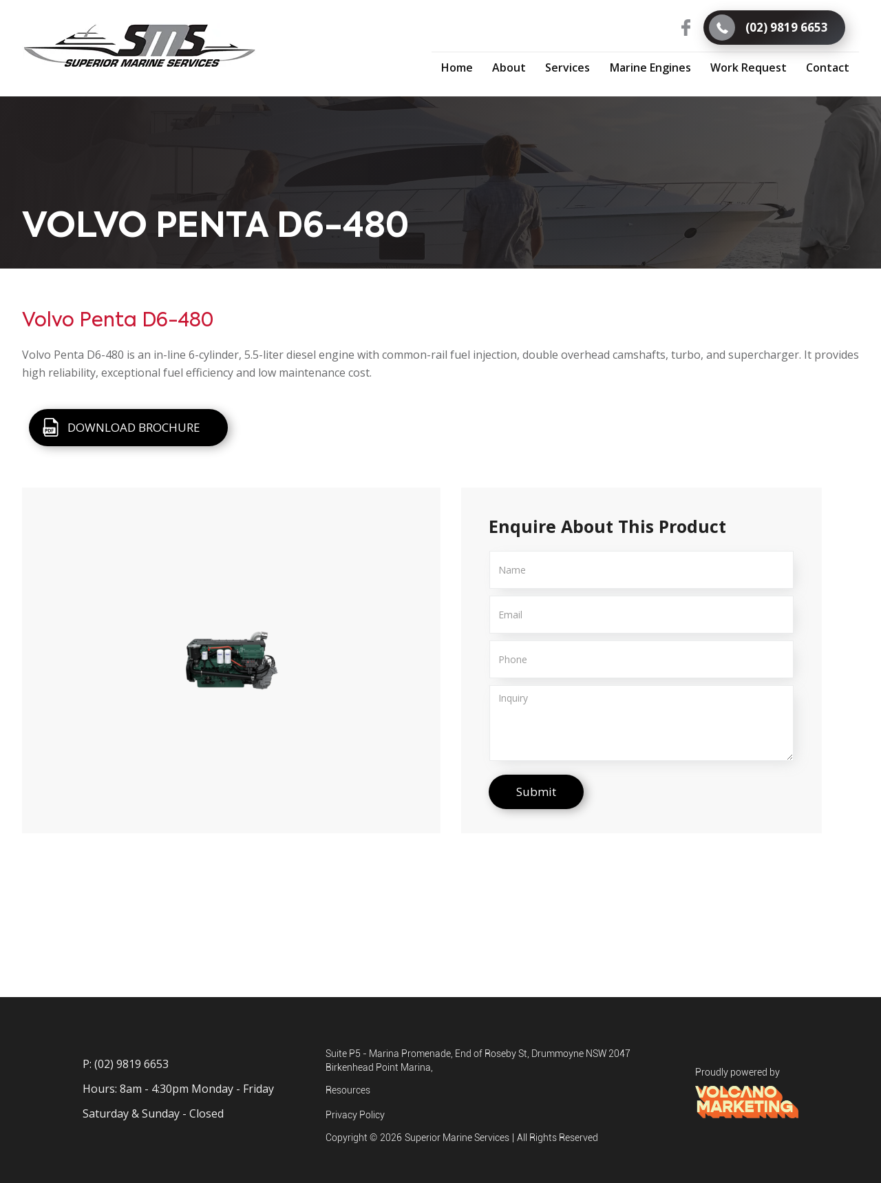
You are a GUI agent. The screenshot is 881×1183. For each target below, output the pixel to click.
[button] (567, 67)
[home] (139, 46)
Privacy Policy (355, 1114)
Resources (348, 1090)
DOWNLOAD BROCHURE (133, 427)
